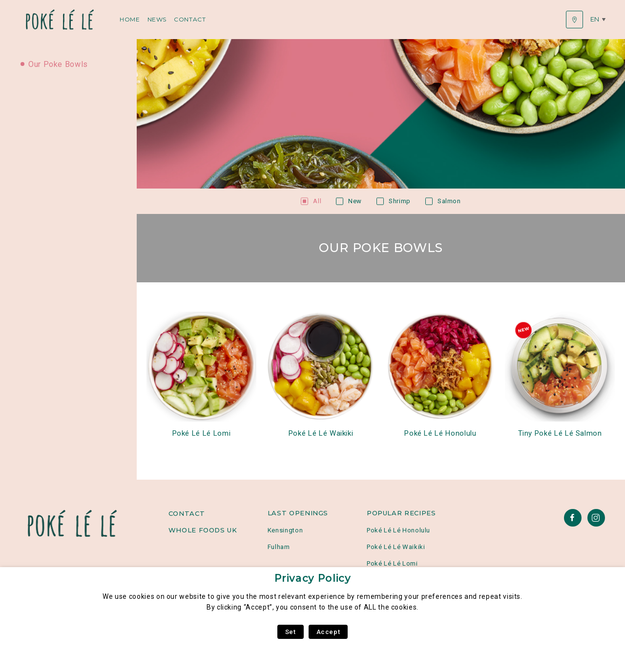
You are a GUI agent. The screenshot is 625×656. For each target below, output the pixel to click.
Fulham (279, 546)
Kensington (285, 530)
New (355, 201)
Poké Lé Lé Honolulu (440, 433)
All (317, 201)
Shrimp (400, 201)
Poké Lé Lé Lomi (201, 433)
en (595, 19)
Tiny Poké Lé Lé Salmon (560, 433)
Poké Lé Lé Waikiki (321, 433)
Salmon (449, 201)
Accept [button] (328, 631)
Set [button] (290, 631)
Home (130, 19)
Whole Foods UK (202, 530)
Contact (190, 19)
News (157, 19)
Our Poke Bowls (58, 64)
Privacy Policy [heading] (312, 578)
